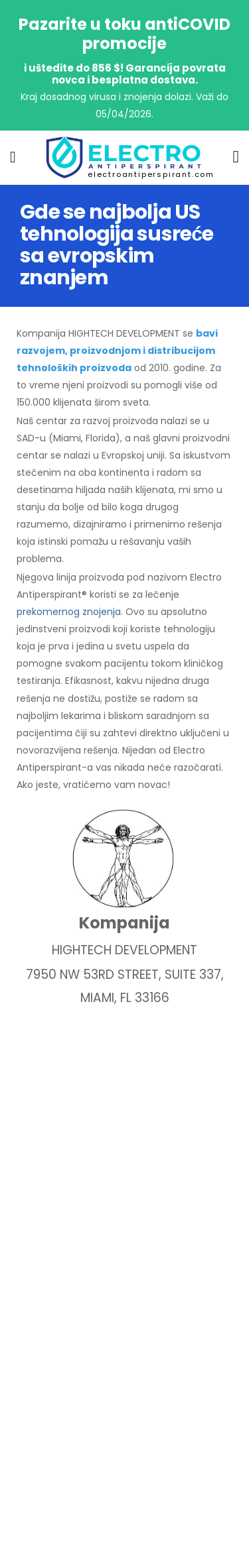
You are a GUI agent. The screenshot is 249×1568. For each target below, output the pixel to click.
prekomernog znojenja (69, 611)
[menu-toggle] (13, 157)
